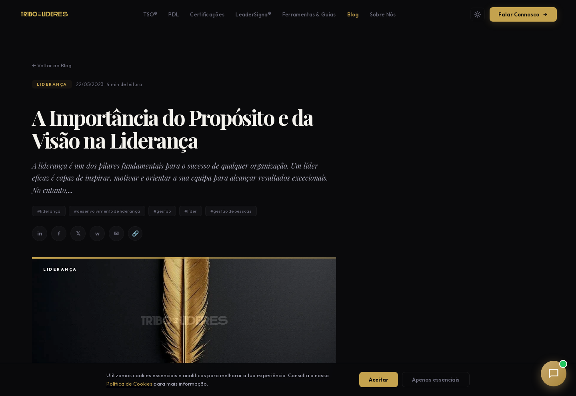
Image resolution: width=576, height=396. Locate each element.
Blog (353, 14)
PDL (173, 14)
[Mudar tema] (477, 14)
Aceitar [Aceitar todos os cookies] (378, 379)
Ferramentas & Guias (309, 14)
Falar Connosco (523, 14)
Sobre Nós (383, 14)
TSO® (150, 14)
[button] (553, 373)
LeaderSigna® (253, 14)
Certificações (207, 14)
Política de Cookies (129, 383)
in (39, 233)
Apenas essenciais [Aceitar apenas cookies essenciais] (436, 379)
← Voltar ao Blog (52, 65)
